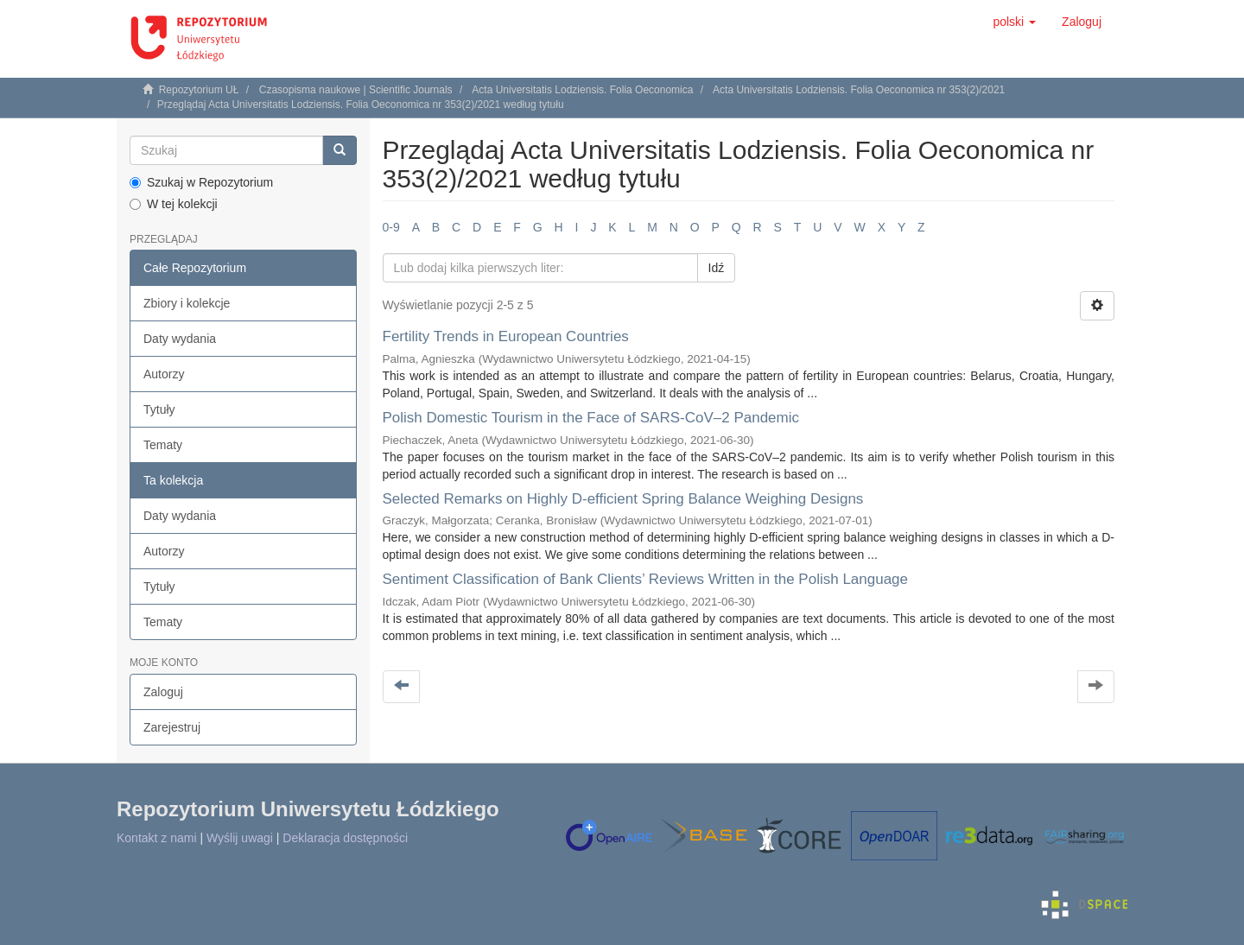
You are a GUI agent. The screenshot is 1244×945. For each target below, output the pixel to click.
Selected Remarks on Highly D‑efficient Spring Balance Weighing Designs (623, 499)
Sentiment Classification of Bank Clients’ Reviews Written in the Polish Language (646, 579)
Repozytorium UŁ (199, 90)
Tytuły (159, 409)
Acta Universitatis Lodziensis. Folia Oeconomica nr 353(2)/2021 (859, 90)
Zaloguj (163, 692)
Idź (716, 268)
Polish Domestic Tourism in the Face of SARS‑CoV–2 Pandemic (591, 417)
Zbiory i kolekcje (186, 303)
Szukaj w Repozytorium (201, 182)
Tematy (162, 445)
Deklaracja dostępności (345, 838)
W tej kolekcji (174, 204)
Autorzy (163, 374)
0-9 (391, 227)
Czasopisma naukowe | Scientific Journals (356, 90)
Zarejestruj (171, 727)
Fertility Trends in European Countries (506, 336)
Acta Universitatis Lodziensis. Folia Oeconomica (582, 90)
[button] (1014, 21)
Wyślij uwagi (239, 838)
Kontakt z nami (157, 838)
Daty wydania (179, 339)
